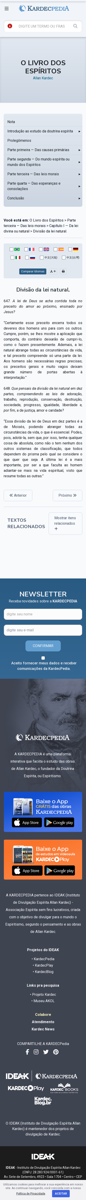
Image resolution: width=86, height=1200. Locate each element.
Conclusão (15, 198)
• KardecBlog (43, 972)
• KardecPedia (43, 959)
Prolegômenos (19, 140)
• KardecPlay (43, 965)
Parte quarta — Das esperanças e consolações (34, 186)
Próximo (67, 495)
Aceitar (61, 1193)
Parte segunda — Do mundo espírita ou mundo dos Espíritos (38, 162)
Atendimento (43, 1022)
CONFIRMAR (43, 646)
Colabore (43, 1014)
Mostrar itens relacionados (65, 523)
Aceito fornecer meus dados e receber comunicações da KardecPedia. (44, 666)
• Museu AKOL (43, 1001)
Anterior (18, 495)
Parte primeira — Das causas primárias (38, 150)
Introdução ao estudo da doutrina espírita (40, 131)
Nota (11, 122)
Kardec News (43, 1029)
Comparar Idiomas (32, 271)
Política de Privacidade (30, 1193)
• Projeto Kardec (43, 994)
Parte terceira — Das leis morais (33, 174)
